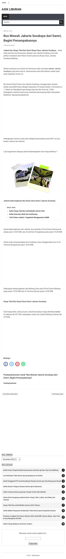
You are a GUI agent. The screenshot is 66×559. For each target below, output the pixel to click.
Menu (5, 16)
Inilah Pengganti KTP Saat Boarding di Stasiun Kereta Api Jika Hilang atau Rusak (32, 481)
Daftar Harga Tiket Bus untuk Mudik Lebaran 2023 (27, 211)
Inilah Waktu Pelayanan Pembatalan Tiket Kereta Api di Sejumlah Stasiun (29, 511)
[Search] (31, 22)
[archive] (11, 459)
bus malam (55, 312)
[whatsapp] (23, 364)
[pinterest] (17, 364)
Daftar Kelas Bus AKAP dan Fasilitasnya (23, 214)
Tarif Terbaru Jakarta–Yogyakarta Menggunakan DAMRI (29, 217)
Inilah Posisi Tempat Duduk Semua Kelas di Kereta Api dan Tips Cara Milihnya (31, 470)
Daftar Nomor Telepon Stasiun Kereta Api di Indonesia (22, 486)
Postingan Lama (57, 394)
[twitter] (11, 364)
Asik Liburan (11, 9)
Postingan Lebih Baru (10, 394)
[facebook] (5, 364)
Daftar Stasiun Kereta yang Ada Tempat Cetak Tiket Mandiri (24, 492)
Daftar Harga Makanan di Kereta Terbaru (17, 524)
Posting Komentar (9, 45)
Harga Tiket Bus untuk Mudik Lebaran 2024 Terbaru (21, 505)
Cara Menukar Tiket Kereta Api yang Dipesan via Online (23, 476)
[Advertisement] (33, 119)
